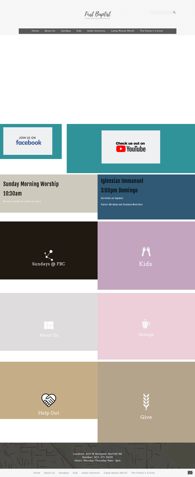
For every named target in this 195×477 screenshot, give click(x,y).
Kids (79, 30)
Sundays (66, 30)
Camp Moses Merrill (122, 30)
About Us (50, 30)
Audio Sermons (96, 30)
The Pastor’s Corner (151, 30)
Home (35, 30)
